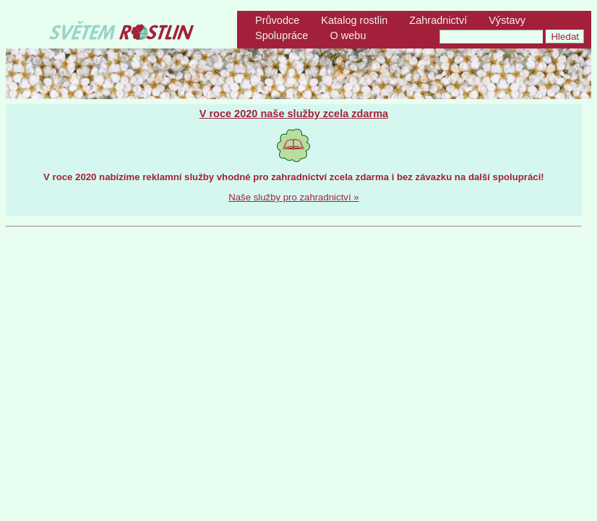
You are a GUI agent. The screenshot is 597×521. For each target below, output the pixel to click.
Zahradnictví (438, 20)
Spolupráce (281, 35)
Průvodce (277, 20)
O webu (348, 35)
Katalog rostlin (354, 20)
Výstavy (507, 20)
